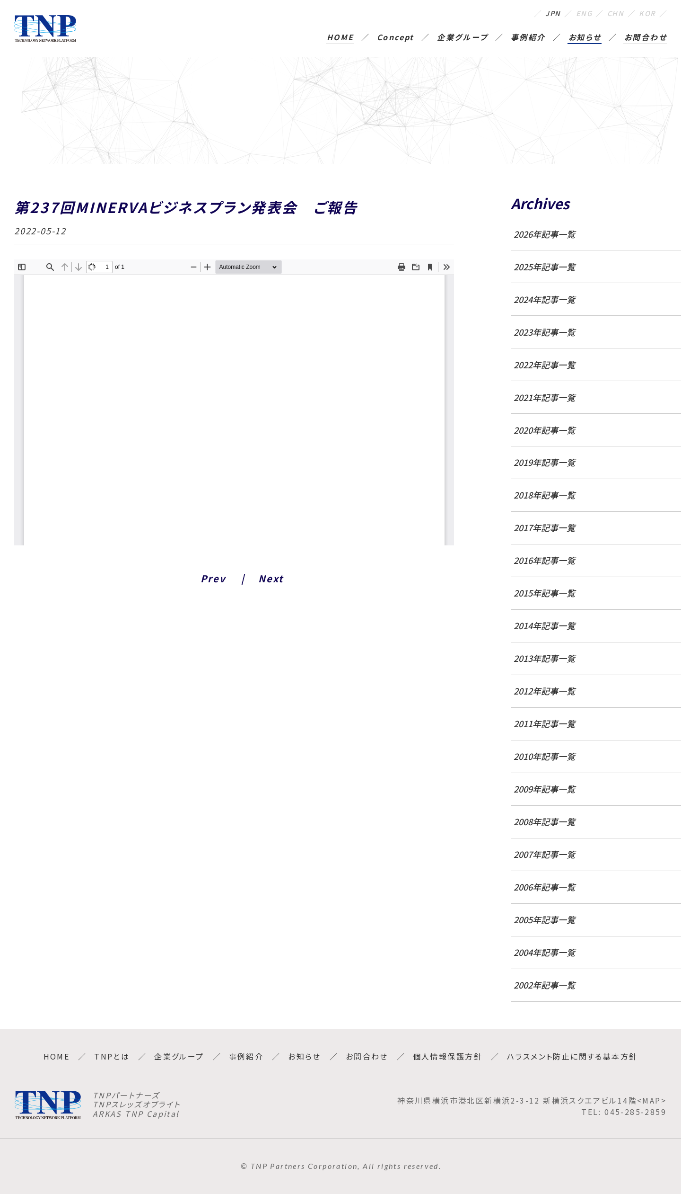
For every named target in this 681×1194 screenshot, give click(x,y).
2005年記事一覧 (544, 919)
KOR (646, 13)
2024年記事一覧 (544, 299)
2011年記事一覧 (544, 723)
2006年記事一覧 (544, 887)
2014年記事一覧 (544, 625)
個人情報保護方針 (447, 1056)
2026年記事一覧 (544, 234)
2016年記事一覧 (544, 560)
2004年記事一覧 (544, 952)
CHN (613, 13)
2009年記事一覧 (544, 789)
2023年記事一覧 (544, 332)
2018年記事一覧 (544, 495)
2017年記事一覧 (544, 527)
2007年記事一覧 (544, 854)
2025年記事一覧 (544, 266)
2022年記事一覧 (544, 364)
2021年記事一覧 (544, 397)
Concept (395, 38)
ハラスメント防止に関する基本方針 (572, 1056)
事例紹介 (528, 38)
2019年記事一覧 (544, 462)
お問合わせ (645, 38)
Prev (213, 578)
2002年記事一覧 (544, 985)
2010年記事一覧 (544, 756)
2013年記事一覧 (544, 658)
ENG (579, 13)
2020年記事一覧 (544, 430)
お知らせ (585, 38)
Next (270, 578)
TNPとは (112, 1056)
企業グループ (462, 38)
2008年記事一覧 (544, 821)
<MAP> (651, 1100)
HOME (340, 38)
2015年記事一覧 (544, 593)
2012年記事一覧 (544, 691)
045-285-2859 (635, 1111)
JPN (546, 13)
